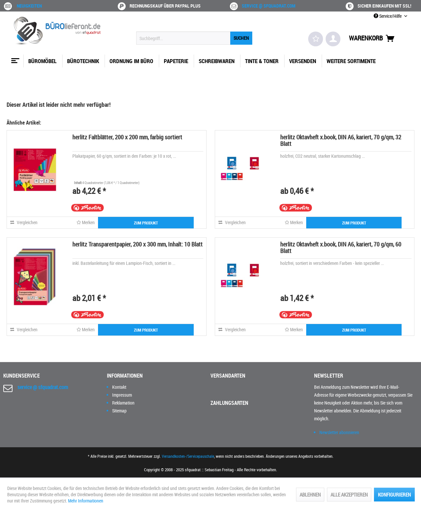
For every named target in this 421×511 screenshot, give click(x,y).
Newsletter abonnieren (339, 432)
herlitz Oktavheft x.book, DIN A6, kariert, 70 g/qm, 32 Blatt (340, 140)
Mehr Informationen (85, 501)
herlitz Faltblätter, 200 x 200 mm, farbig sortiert (127, 137)
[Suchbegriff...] (194, 38)
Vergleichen (23, 222)
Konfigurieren (394, 494)
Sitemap (119, 410)
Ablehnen (310, 494)
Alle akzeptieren (349, 494)
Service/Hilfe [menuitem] (388, 16)
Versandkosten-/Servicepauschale (188, 456)
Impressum (122, 395)
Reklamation (123, 403)
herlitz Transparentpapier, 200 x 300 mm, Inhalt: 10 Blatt (137, 244)
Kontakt (119, 387)
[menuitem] (194, 38)
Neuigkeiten (29, 6)
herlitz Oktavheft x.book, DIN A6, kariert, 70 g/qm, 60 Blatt (340, 247)
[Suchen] (241, 38)
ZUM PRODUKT (146, 223)
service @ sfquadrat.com (268, 6)
